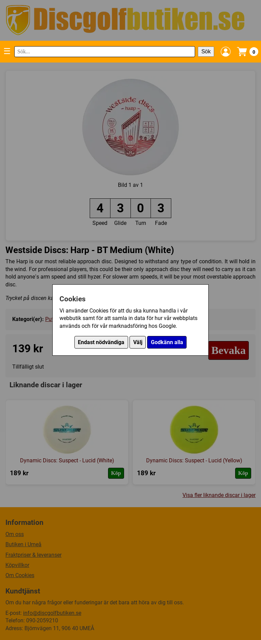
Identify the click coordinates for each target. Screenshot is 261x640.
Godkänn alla (167, 342)
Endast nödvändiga (101, 342)
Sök (206, 51)
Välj (137, 342)
